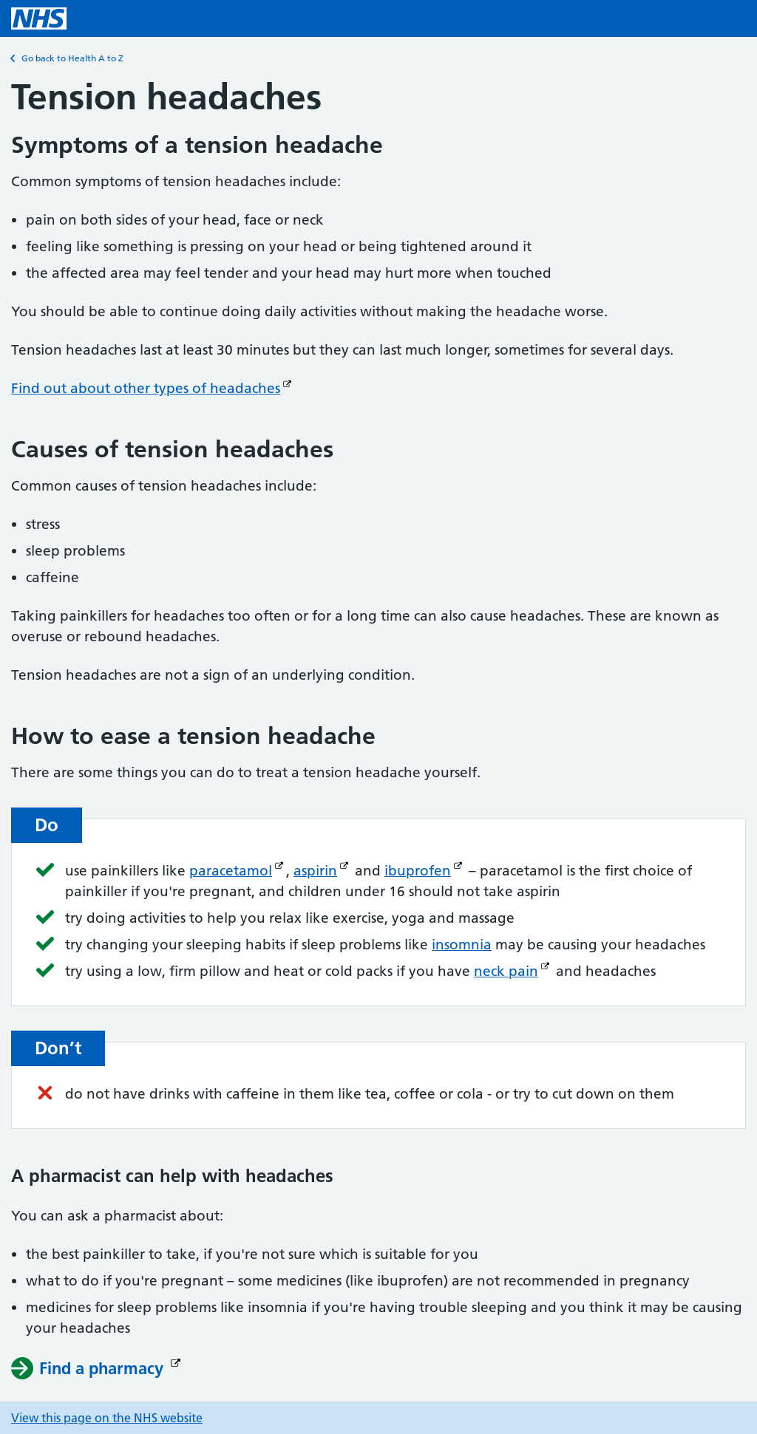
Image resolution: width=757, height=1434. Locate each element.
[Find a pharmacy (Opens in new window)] (97, 1368)
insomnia (462, 944)
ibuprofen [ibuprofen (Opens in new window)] (417, 870)
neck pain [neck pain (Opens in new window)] (506, 971)
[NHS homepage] (39, 18)
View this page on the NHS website (107, 1417)
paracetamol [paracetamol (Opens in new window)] (230, 870)
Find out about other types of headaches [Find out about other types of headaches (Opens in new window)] (145, 388)
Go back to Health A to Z (67, 58)
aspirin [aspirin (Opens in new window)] (315, 870)
